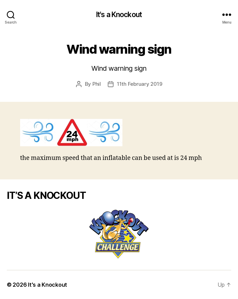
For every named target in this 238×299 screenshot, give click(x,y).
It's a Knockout (119, 14)
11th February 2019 (139, 84)
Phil (96, 84)
